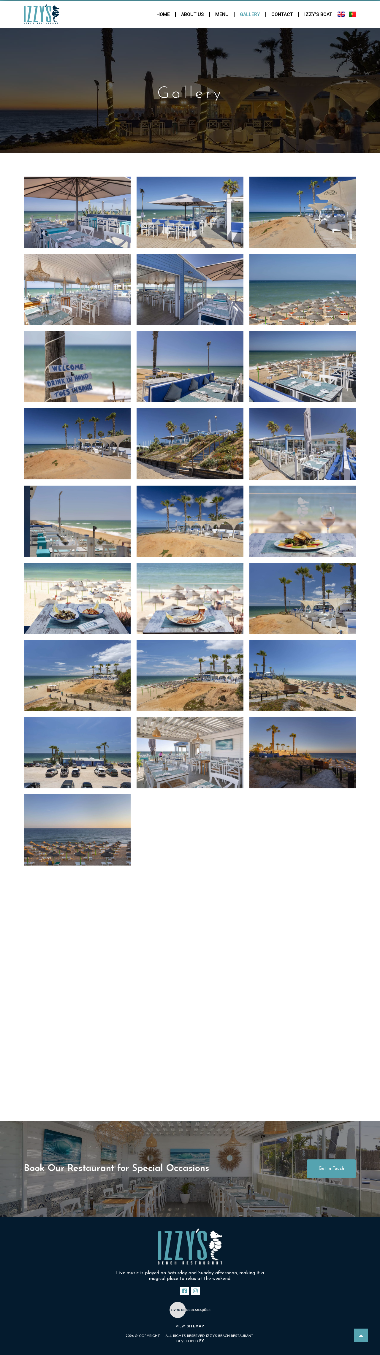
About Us (192, 14)
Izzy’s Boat (318, 14)
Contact (282, 14)
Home (163, 14)
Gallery (250, 14)
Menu (222, 14)
